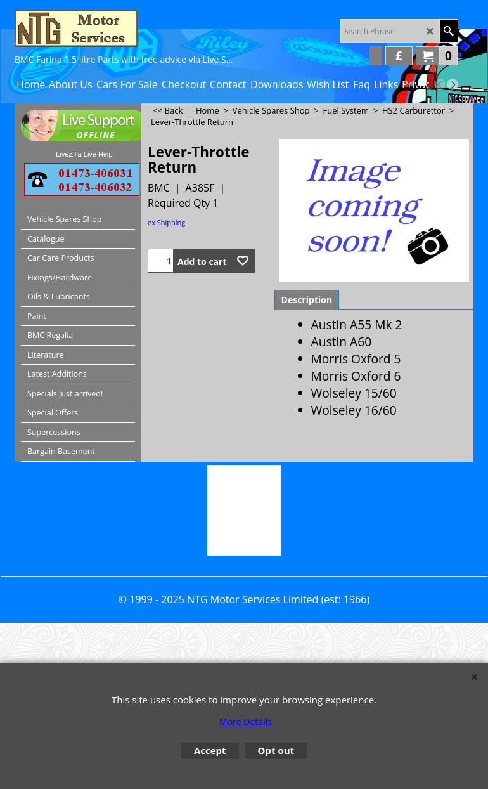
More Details (245, 721)
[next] (452, 84)
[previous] (440, 84)
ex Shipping (166, 222)
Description (307, 300)
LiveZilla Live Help (84, 154)
